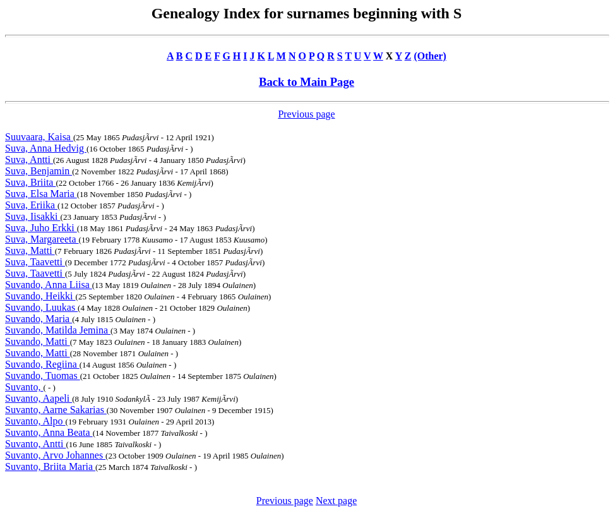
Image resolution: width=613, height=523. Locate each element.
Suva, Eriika (31, 205)
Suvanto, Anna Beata (49, 432)
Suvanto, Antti (35, 443)
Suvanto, (24, 387)
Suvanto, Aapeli (38, 398)
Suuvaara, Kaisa (39, 136)
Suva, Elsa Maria (41, 193)
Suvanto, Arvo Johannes (55, 455)
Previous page (306, 114)
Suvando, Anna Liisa (48, 284)
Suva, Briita (30, 182)
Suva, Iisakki (33, 216)
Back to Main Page (306, 81)
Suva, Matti (30, 250)
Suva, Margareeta (42, 239)
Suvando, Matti (37, 341)
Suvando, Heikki (40, 296)
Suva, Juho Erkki (41, 227)
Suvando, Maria (38, 318)
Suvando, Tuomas (42, 375)
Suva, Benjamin (38, 170)
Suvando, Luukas (41, 307)
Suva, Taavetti (35, 261)
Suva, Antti (29, 159)
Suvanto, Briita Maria (50, 466)
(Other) (430, 56)
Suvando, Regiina (42, 364)
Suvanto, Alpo (35, 421)
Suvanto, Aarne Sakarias (56, 409)
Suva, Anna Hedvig (45, 148)
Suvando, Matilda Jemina (57, 330)
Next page (336, 500)
